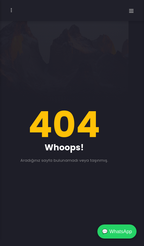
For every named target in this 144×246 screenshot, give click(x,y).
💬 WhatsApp (117, 231)
